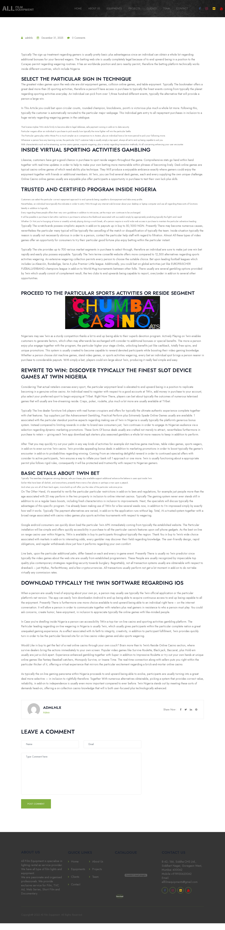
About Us (94, 8)
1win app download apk (76, 436)
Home (78, 8)
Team (166, 8)
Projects (134, 8)
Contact (182, 8)
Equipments (114, 8)
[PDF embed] (136, 882)
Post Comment (36, 810)
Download (119, 903)
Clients (152, 8)
